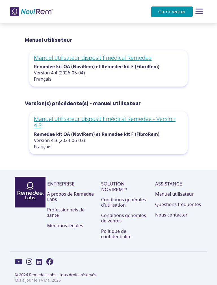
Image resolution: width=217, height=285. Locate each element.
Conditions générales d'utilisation (123, 202)
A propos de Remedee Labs (70, 196)
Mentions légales (65, 225)
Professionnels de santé (66, 212)
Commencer (172, 11)
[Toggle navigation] (199, 11)
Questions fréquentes (178, 204)
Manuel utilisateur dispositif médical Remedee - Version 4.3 (104, 122)
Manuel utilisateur (174, 194)
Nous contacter (171, 215)
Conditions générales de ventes (123, 218)
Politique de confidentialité (116, 234)
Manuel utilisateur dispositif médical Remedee (93, 57)
